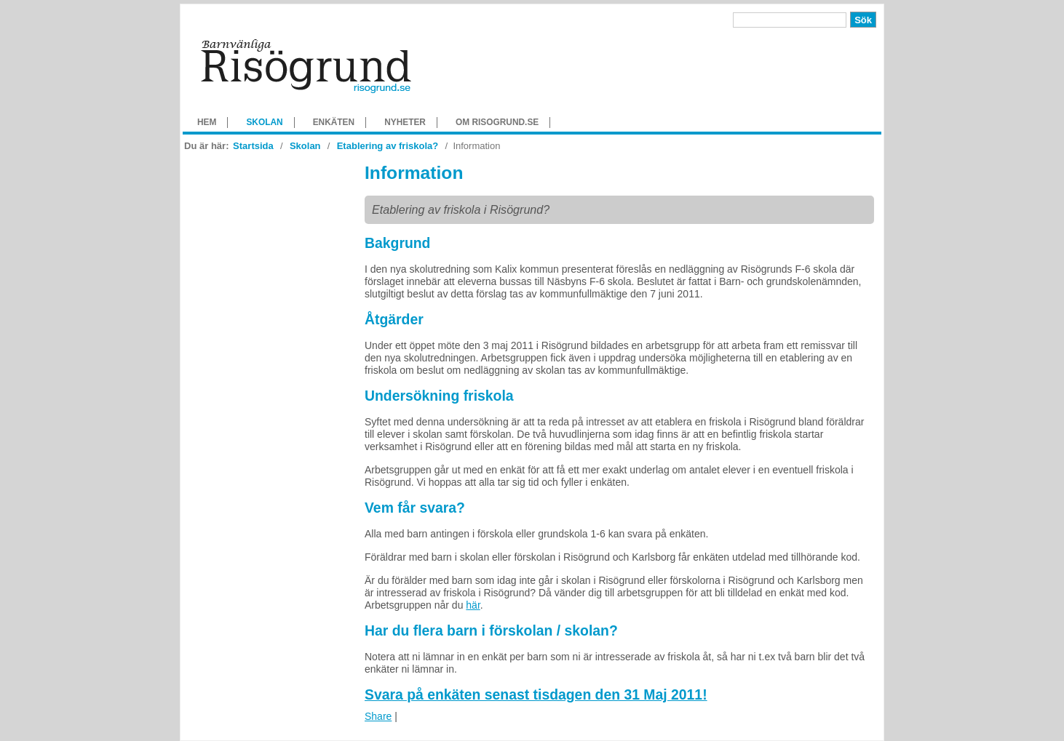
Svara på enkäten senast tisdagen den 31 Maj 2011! (536, 694)
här (473, 605)
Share (378, 716)
